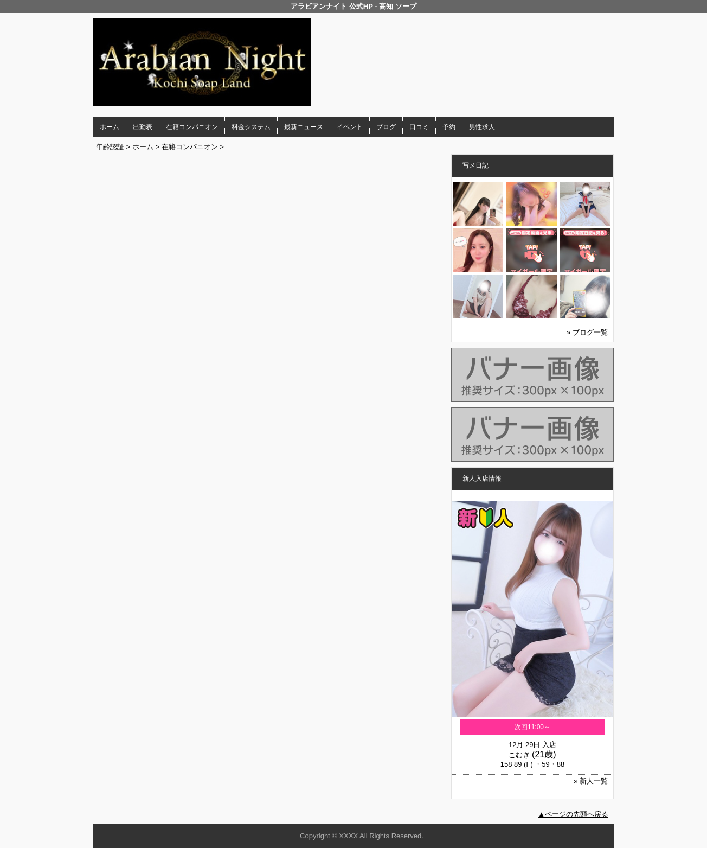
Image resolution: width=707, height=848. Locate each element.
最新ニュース (303, 127)
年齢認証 (110, 147)
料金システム (251, 127)
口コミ (419, 127)
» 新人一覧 (591, 781)
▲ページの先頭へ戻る (573, 814)
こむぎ (519, 755)
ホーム (109, 127)
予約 (448, 127)
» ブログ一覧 (587, 332)
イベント (350, 127)
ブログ (386, 127)
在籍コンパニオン (192, 127)
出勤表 (142, 127)
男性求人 (482, 127)
